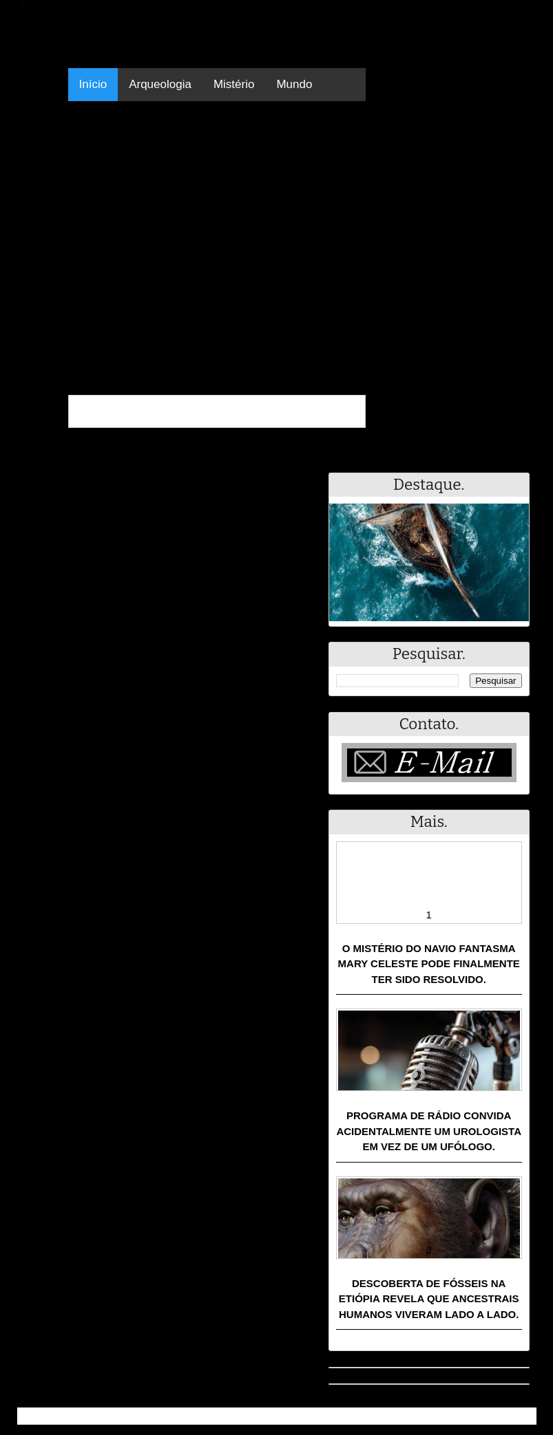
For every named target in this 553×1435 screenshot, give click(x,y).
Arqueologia (160, 84)
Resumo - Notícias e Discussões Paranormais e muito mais (170, 1416)
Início (93, 84)
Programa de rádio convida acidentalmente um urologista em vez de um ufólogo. (428, 1131)
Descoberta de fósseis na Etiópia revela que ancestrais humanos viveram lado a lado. (429, 1298)
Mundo (294, 84)
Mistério (234, 84)
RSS (519, 1416)
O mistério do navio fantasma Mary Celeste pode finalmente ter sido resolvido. (429, 963)
